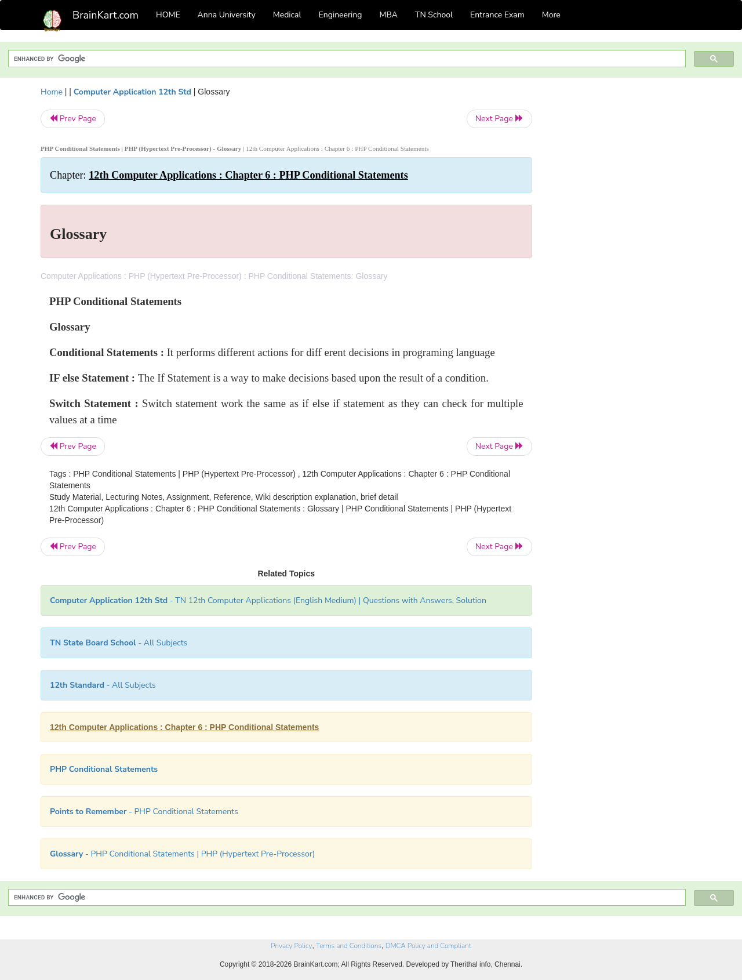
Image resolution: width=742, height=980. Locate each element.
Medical (287, 14)
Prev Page (72, 118)
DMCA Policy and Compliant (428, 945)
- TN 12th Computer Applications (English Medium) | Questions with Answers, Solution (268, 600)
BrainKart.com (105, 15)
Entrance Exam (497, 14)
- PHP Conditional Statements (144, 811)
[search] (346, 58)
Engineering (340, 14)
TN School (434, 14)
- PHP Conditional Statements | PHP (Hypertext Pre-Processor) (182, 853)
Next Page (499, 118)
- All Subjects (118, 642)
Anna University (227, 14)
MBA (388, 14)
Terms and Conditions (348, 945)
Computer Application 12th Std (132, 91)
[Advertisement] (626, 260)
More (551, 14)
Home (52, 91)
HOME (168, 14)
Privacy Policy (291, 945)
